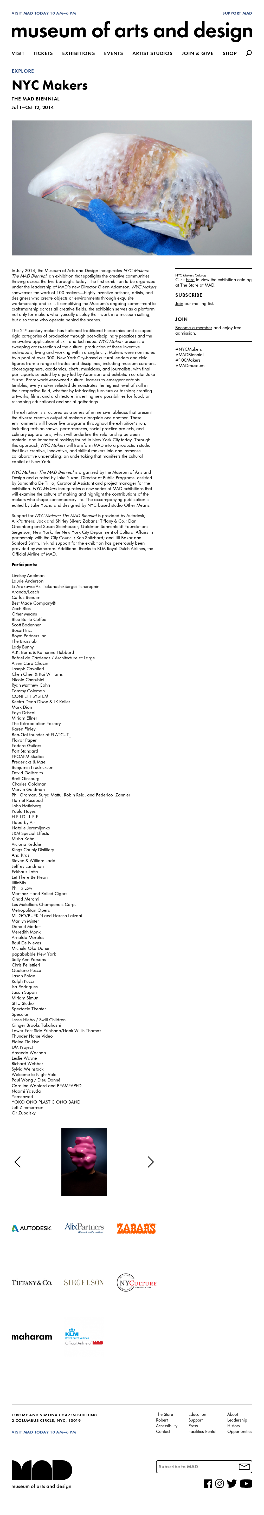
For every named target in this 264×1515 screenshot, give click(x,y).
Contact (163, 1432)
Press (193, 1426)
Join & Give (198, 53)
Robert (162, 1420)
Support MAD (237, 13)
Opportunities (239, 1432)
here (190, 280)
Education (197, 1415)
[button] (17, 1162)
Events (113, 53)
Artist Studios (152, 53)
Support (196, 1420)
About (232, 1415)
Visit (18, 53)
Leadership (237, 1420)
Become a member (193, 328)
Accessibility (166, 1426)
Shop (230, 53)
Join (179, 304)
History (233, 1426)
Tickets (43, 53)
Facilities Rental (202, 1432)
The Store (164, 1415)
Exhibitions (78, 53)
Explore (23, 71)
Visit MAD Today (30, 13)
